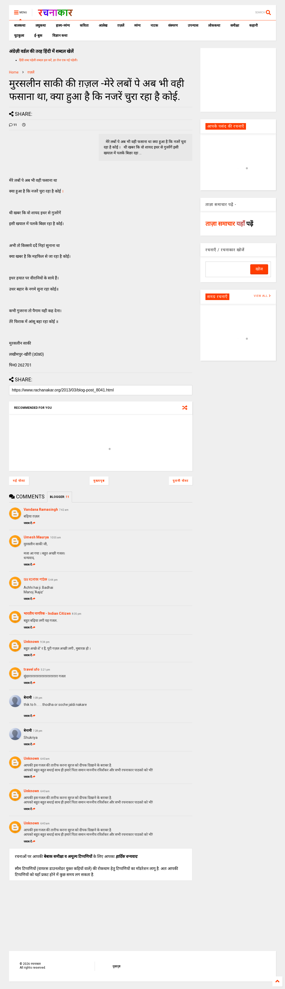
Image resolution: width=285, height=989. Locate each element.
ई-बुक (38, 35)
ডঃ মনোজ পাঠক (35, 579)
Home (14, 72)
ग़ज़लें (120, 25)
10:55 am (55, 537)
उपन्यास (193, 25)
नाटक (154, 25)
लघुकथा (40, 25)
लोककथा (214, 25)
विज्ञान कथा (59, 35)
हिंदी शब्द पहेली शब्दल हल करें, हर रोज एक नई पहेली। (48, 60)
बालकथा (19, 25)
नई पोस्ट (19, 481)
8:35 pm (76, 613)
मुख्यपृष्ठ (99, 481)
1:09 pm (37, 698)
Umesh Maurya (36, 537)
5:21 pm (45, 669)
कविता (84, 25)
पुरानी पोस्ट (181, 481)
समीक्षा (234, 25)
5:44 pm (53, 579)
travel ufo (32, 669)
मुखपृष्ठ (116, 966)
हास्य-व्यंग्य (63, 25)
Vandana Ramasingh (41, 509)
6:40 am (45, 758)
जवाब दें (29, 523)
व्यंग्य (137, 25)
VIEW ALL (262, 296)
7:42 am (63, 509)
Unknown (31, 642)
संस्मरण (173, 25)
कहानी (253, 25)
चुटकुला (19, 35)
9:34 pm (45, 642)
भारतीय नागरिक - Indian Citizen (47, 613)
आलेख (103, 25)
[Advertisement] (238, 79)
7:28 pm (37, 730)
